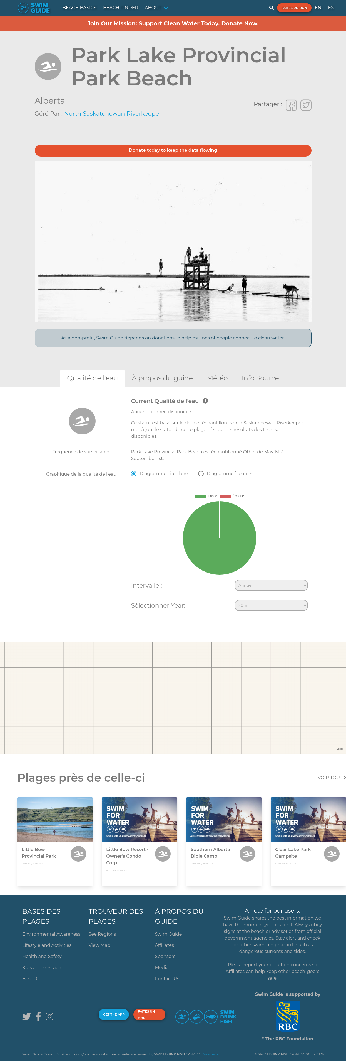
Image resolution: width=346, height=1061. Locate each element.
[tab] (92, 378)
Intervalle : (146, 585)
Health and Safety (42, 956)
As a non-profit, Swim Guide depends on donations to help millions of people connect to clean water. (173, 338)
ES (331, 7)
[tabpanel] (173, 505)
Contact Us (167, 978)
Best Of (30, 978)
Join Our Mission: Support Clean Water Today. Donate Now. (173, 23)
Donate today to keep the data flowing (173, 150)
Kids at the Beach (41, 967)
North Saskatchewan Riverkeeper (112, 113)
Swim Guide (168, 934)
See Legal (211, 1054)
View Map (100, 945)
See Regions (102, 934)
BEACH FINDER (120, 7)
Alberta (50, 101)
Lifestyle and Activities (46, 945)
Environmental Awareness (51, 934)
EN (318, 7)
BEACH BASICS (79, 7)
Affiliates (164, 945)
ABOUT (153, 7)
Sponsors (165, 956)
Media (162, 967)
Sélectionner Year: (158, 605)
